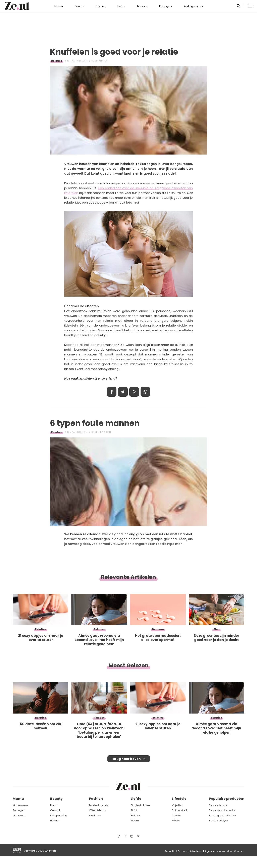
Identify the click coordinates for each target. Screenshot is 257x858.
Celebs (176, 815)
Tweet (123, 392)
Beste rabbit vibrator (222, 810)
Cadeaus (95, 815)
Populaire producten (226, 799)
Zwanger (18, 810)
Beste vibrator (218, 805)
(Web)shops (97, 810)
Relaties (56, 60)
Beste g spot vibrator (222, 815)
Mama (58, 6)
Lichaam (55, 821)
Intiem (135, 821)
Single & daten (140, 805)
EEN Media (50, 850)
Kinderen (18, 815)
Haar (53, 805)
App (145, 392)
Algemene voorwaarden (218, 851)
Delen (111, 392)
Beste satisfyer (218, 821)
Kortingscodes (193, 6)
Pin (134, 392)
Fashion (101, 6)
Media (176, 821)
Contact (238, 851)
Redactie (170, 851)
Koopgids (165, 6)
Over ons (182, 851)
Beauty (79, 6)
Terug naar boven (126, 760)
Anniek (103, 60)
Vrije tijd (177, 805)
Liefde (121, 6)
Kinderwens (20, 805)
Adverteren (196, 851)
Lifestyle (142, 6)
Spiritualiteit (179, 810)
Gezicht (55, 810)
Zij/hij (134, 810)
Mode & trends (98, 805)
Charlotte (105, 432)
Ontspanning (58, 815)
